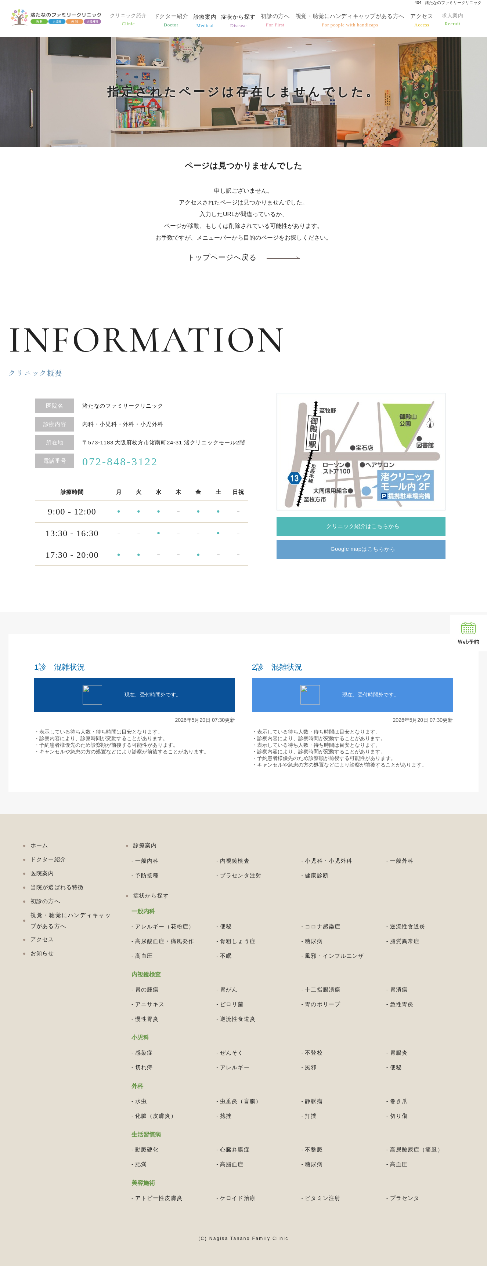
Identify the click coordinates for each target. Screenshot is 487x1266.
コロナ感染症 (322, 926)
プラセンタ (405, 1198)
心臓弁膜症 (235, 1149)
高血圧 (144, 956)
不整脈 (313, 1149)
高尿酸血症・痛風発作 (164, 941)
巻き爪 (399, 1101)
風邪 (311, 1067)
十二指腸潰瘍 (322, 989)
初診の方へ (279, 21)
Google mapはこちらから (365, 550)
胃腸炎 (399, 1052)
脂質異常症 (405, 941)
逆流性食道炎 (408, 926)
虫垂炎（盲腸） (240, 1101)
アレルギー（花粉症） (164, 926)
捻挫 (226, 1116)
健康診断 (317, 875)
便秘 (226, 926)
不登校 (313, 1052)
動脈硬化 (147, 1149)
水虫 (141, 1101)
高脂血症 (232, 1164)
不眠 (226, 956)
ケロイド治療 (238, 1198)
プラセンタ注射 (240, 875)
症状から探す (243, 21)
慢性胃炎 (147, 1019)
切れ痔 (144, 1067)
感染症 (144, 1052)
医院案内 (42, 873)
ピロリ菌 (232, 1004)
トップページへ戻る (222, 257)
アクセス (424, 21)
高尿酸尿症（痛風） (416, 1149)
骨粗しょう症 (238, 941)
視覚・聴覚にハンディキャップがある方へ (353, 21)
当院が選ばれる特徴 (57, 887)
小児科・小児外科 (328, 861)
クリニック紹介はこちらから (365, 527)
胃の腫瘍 (147, 989)
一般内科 (147, 861)
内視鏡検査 (235, 861)
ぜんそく (232, 1052)
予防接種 (147, 875)
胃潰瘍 (399, 989)
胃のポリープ (322, 1004)
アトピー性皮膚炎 (159, 1198)
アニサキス (150, 1004)
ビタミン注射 (322, 1198)
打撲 (311, 1116)
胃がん (229, 989)
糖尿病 (313, 941)
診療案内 (209, 21)
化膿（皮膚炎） (156, 1116)
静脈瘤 (313, 1101)
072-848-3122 (120, 461)
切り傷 (399, 1116)
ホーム (39, 845)
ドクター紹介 (176, 21)
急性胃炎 (402, 1004)
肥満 (141, 1164)
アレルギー (235, 1067)
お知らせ (42, 953)
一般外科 (402, 861)
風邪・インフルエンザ (334, 956)
